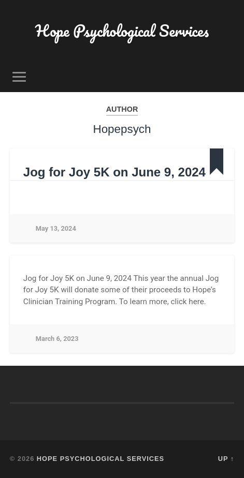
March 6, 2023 (57, 338)
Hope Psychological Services (122, 30)
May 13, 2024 (56, 228)
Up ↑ (226, 458)
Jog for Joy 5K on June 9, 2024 (114, 172)
